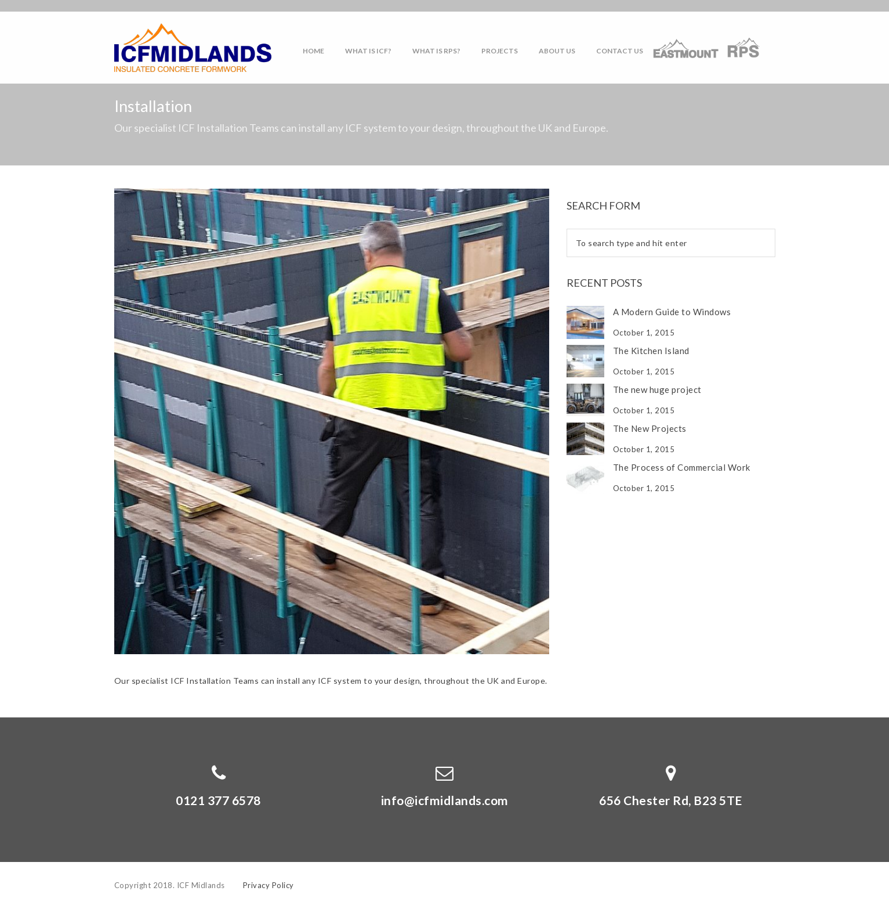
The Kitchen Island (651, 350)
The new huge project (657, 389)
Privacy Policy (268, 885)
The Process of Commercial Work (681, 467)
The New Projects (650, 428)
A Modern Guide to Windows (672, 311)
